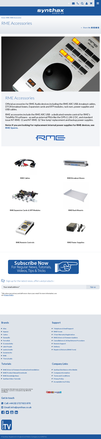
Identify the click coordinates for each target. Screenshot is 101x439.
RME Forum (58, 332)
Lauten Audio (8, 350)
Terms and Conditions (62, 376)
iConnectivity (8, 344)
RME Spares (11, 127)
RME (7, 17)
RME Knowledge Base (11, 376)
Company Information (62, 373)
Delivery (57, 347)
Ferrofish (6, 341)
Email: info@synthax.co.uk (16, 407)
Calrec (5, 335)
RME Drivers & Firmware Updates (66, 338)
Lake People (7, 347)
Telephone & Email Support (64, 329)
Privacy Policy (9, 295)
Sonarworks (7, 353)
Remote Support (60, 344)
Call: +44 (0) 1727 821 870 (16, 403)
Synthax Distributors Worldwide (65, 370)
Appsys (5, 332)
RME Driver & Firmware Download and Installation (21, 370)
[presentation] (80, 298)
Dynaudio (6, 338)
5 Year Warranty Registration (64, 335)
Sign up (93, 287)
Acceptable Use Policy (62, 382)
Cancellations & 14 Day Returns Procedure (69, 341)
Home (3, 17)
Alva (4, 329)
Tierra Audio (7, 359)
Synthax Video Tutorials (12, 379)
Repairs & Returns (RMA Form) (65, 350)
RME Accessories (15, 17)
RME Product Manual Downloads (15, 373)
